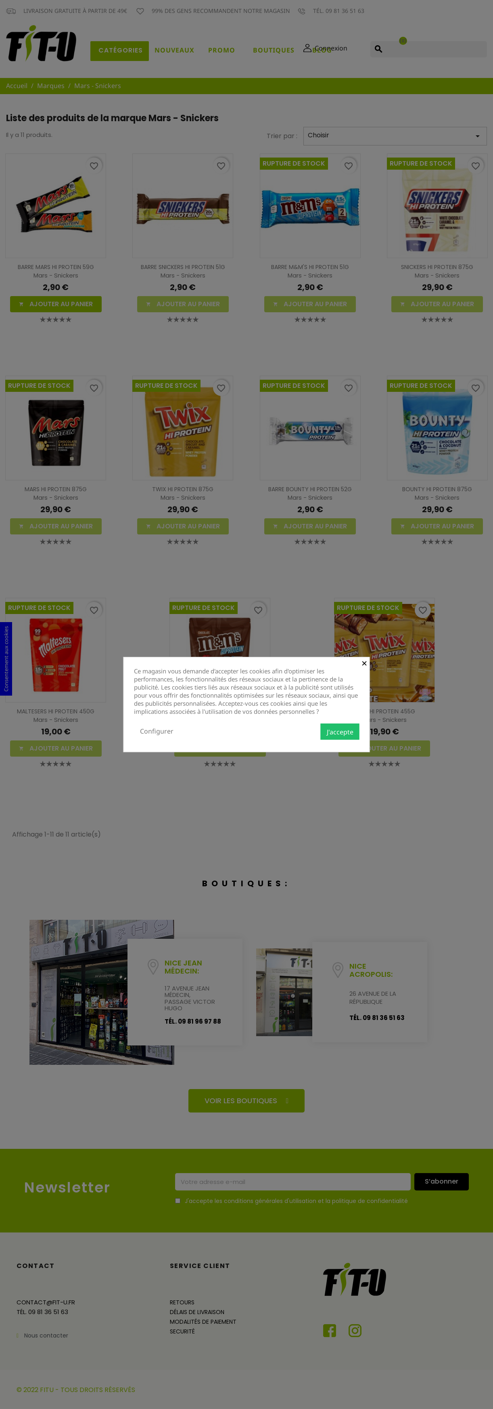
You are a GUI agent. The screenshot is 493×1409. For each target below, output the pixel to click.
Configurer (156, 731)
